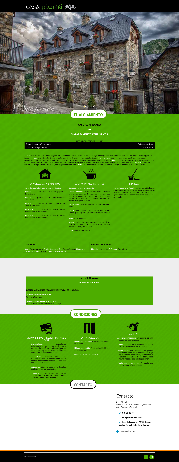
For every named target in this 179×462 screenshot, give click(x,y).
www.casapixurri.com (126, 431)
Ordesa (27, 249)
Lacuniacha (44, 251)
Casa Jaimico (122, 249)
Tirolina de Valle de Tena (53, 249)
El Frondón (113, 249)
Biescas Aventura (69, 249)
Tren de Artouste (36, 249)
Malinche (94, 249)
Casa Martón (103, 249)
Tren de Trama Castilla (57, 251)
